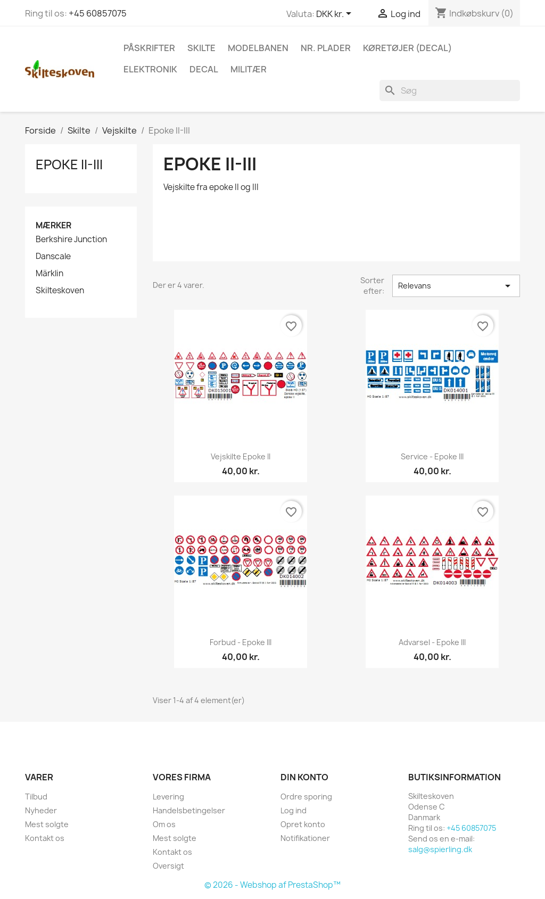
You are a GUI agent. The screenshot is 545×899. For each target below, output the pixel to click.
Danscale (53, 256)
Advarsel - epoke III (432, 642)
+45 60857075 (98, 13)
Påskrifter (149, 48)
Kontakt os (44, 838)
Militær (248, 69)
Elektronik (150, 69)
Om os (164, 824)
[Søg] (449, 90)
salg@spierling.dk (440, 849)
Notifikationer (305, 838)
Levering (168, 796)
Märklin (49, 273)
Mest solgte (47, 824)
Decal (203, 69)
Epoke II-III (69, 164)
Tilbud (36, 796)
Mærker (53, 225)
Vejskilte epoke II (240, 456)
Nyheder (41, 810)
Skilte (201, 48)
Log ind (293, 810)
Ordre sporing (306, 796)
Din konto (304, 777)
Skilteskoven (60, 290)
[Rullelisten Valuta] (335, 14)
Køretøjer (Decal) (407, 48)
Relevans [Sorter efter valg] (456, 285)
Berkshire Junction (71, 239)
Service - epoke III (432, 456)
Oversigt (168, 866)
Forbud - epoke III (240, 642)
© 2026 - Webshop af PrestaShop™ (272, 884)
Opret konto (302, 824)
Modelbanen (258, 48)
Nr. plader (326, 48)
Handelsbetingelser (189, 810)
